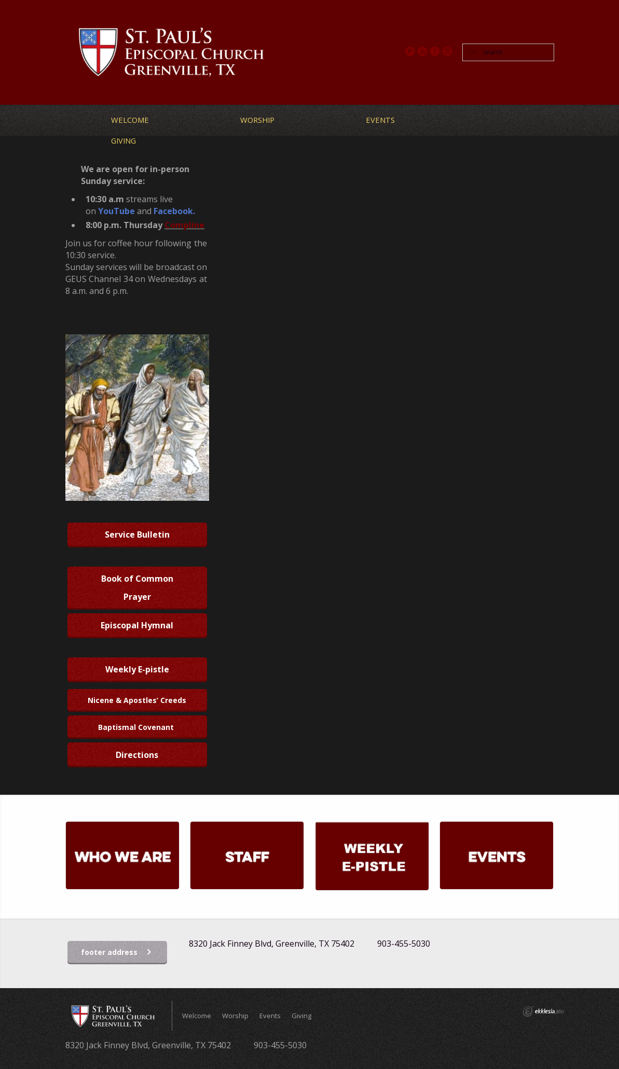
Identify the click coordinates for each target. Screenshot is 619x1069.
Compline (184, 225)
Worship (257, 120)
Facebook (173, 211)
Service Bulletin (137, 534)
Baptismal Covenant (137, 727)
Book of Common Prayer (137, 587)
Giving (123, 140)
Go (472, 51)
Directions (137, 755)
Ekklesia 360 (543, 1011)
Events (380, 120)
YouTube (116, 211)
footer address (116, 952)
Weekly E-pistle (137, 669)
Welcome (130, 120)
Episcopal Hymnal (137, 625)
